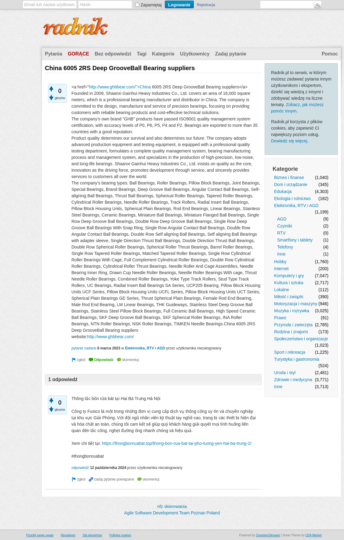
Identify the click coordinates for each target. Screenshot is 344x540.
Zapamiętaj (151, 5)
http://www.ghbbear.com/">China (120, 86)
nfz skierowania (172, 506)
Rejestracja (206, 5)
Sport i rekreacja (289, 352)
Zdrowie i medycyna (293, 379)
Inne (281, 254)
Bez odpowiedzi (113, 53)
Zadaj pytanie (230, 53)
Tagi (142, 53)
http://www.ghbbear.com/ (110, 336)
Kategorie (163, 53)
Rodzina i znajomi (291, 331)
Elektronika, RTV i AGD (296, 205)
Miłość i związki (288, 296)
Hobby (280, 261)
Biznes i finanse (289, 177)
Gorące (78, 53)
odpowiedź (80, 468)
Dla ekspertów (92, 535)
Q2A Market (314, 535)
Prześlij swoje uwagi (39, 535)
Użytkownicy (195, 53)
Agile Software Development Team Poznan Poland (172, 512)
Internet (281, 268)
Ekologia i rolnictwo (292, 198)
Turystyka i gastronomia (296, 359)
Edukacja (283, 191)
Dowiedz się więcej (289, 140)
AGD (281, 218)
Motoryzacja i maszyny (295, 303)
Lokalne (281, 289)
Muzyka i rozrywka (291, 310)
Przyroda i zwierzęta (293, 324)
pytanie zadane (83, 348)
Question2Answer (268, 535)
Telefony (285, 247)
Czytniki (284, 226)
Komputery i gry (289, 275)
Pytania (53, 53)
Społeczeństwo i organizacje (301, 338)
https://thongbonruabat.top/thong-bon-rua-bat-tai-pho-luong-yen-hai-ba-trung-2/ (177, 443)
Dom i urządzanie (290, 184)
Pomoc (330, 53)
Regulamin (68, 535)
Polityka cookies (120, 535)
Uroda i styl (284, 372)
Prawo (280, 317)
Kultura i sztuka (288, 282)
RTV (281, 233)
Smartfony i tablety (295, 240)
